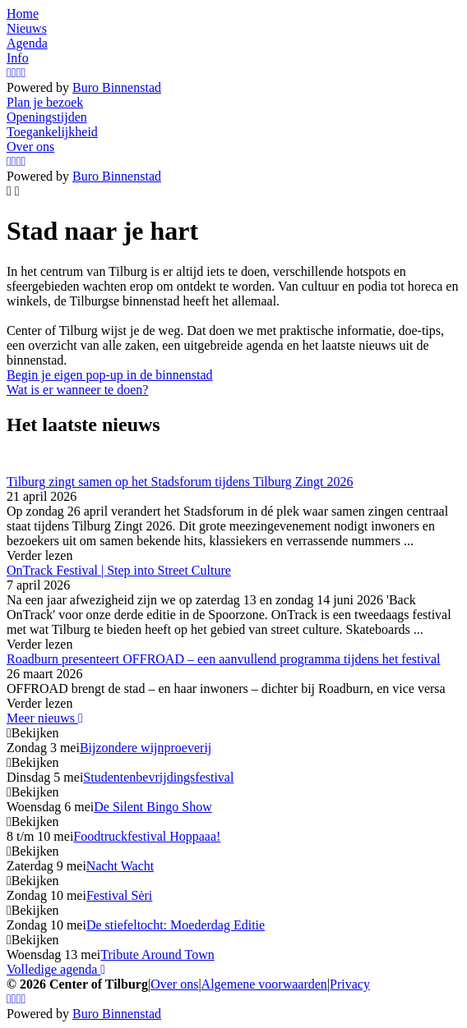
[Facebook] (14, 73)
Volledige (56, 969)
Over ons (174, 984)
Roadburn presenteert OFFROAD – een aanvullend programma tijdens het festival (223, 659)
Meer (45, 718)
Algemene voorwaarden (264, 984)
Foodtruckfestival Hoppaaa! (146, 836)
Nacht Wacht (120, 866)
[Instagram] (9, 73)
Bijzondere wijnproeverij (145, 748)
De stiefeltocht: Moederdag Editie (175, 925)
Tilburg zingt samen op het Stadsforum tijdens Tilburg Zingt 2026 (180, 482)
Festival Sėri (119, 895)
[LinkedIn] (23, 73)
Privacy (350, 984)
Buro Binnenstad (116, 87)
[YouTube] (18, 73)
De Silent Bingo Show (153, 807)
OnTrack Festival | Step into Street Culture (119, 570)
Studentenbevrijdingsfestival (158, 777)
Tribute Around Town (157, 954)
